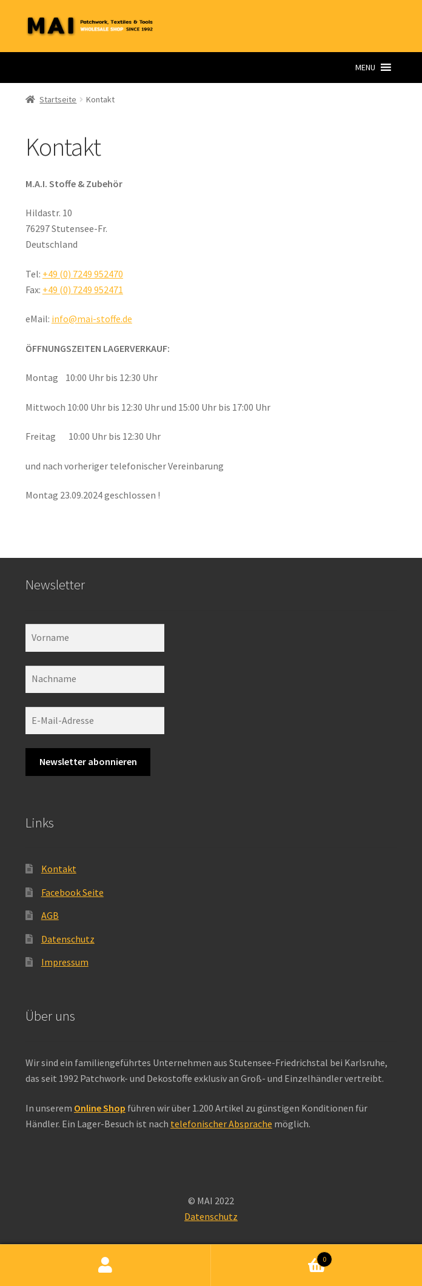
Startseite (57, 99)
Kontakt (58, 869)
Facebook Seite (72, 892)
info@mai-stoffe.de (92, 319)
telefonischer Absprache (221, 1124)
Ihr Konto (105, 1265)
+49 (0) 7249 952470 (82, 274)
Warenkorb (271, 1256)
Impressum (65, 962)
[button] (365, 67)
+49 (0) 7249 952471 (82, 289)
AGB (50, 915)
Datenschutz (68, 939)
